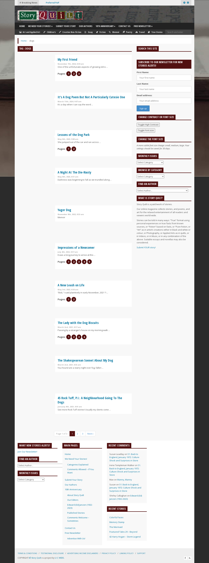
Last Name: (143, 83)
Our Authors (85, 26)
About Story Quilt (75, 495)
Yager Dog (64, 210)
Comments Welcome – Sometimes (78, 519)
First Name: (143, 72)
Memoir (114, 32)
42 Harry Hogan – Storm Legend (125, 536)
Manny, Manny (124, 479)
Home (22, 26)
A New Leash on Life (71, 285)
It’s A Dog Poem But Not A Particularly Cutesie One (91, 97)
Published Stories (76, 512)
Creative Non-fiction (70, 32)
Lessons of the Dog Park (73, 134)
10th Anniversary (105, 26)
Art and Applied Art (29, 32)
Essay (89, 32)
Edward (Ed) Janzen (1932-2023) (125, 497)
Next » (90, 433)
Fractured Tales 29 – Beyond (123, 531)
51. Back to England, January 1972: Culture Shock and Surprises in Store (124, 457)
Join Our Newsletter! (27, 451)
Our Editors (72, 499)
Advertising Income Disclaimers (82, 553)
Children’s (49, 32)
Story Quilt (35, 557)
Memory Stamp (116, 522)
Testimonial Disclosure (52, 553)
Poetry (127, 32)
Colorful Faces (116, 517)
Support (141, 553)
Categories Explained (77, 464)
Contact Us (124, 26)
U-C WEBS (59, 557)
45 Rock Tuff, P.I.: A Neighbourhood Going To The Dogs (90, 400)
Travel (140, 32)
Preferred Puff (52, 2)
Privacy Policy (109, 553)
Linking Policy (127, 553)
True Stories (155, 32)
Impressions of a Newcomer (76, 247)
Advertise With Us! (76, 538)
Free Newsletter (143, 26)
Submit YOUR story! (146, 247)
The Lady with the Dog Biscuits (78, 322)
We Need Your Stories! (40, 26)
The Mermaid (115, 527)
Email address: (144, 95)
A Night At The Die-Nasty (74, 172)
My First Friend (67, 59)
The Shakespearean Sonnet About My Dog (85, 360)
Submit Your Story (66, 26)
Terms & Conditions (27, 553)
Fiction (101, 32)
